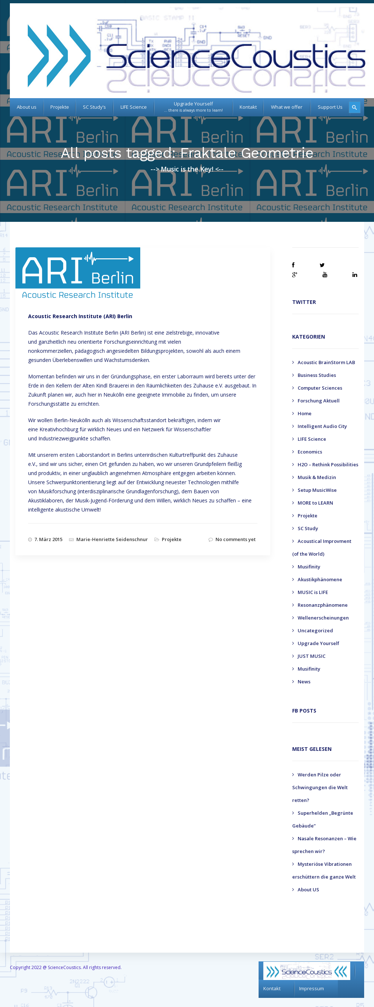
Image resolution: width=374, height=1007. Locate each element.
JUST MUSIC (311, 656)
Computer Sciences (320, 388)
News (304, 681)
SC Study (308, 528)
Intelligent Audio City (322, 426)
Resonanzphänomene (323, 605)
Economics (310, 451)
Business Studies (317, 375)
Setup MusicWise (317, 490)
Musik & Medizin (317, 477)
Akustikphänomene (320, 579)
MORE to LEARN (315, 502)
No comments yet (235, 539)
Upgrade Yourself (318, 643)
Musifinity (309, 566)
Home (305, 413)
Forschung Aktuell (319, 400)
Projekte (172, 539)
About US (308, 889)
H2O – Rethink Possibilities (328, 464)
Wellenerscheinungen (323, 617)
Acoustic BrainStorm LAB (326, 362)
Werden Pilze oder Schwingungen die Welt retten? (320, 787)
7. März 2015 (48, 539)
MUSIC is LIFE (313, 592)
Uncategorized (315, 630)
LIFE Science (312, 439)
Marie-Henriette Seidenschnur (112, 539)
